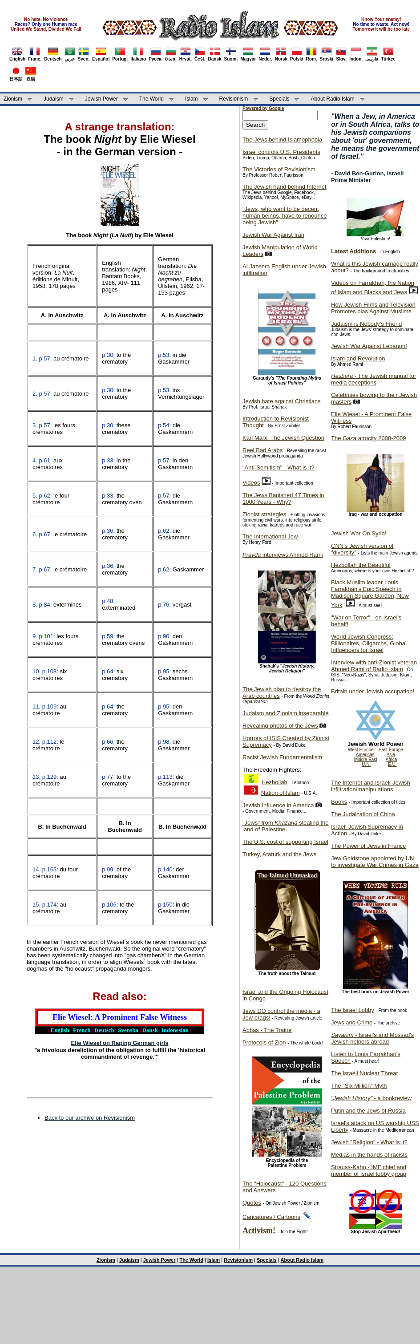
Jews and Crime (351, 1022)
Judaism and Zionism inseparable (285, 713)
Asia (391, 754)
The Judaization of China (363, 814)
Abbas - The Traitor (267, 1030)
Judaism (54, 99)
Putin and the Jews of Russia (368, 1110)
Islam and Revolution (358, 358)
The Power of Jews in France (368, 845)
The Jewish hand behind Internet (284, 186)
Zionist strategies (264, 514)
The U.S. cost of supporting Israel (285, 841)
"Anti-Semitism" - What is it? (278, 467)
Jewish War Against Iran (273, 234)
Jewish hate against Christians (281, 401)
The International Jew (270, 536)
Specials (279, 99)
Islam (191, 99)
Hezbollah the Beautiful (361, 565)
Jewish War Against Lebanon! (369, 346)
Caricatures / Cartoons (271, 1217)
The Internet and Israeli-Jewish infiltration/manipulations (370, 786)
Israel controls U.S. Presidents (281, 152)
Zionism (13, 99)
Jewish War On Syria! (359, 533)
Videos (251, 482)
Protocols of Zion (264, 1042)
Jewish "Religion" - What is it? (369, 1142)
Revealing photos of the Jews (280, 725)
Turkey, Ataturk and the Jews (279, 854)
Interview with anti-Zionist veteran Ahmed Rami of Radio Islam (374, 665)
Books (339, 801)
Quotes (251, 1202)
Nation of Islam (280, 792)
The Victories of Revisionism (278, 169)
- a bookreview (371, 1098)
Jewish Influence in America (278, 805)
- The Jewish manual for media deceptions (373, 379)
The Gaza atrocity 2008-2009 (368, 438)
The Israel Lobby (352, 1010)
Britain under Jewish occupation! (372, 691)
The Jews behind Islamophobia (282, 139)
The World (151, 99)
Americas (365, 754)
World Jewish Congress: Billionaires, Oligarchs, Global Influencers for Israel (369, 643)
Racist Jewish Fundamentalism (282, 757)
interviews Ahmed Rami (282, 554)
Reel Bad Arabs (262, 450)
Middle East (365, 759)
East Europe (391, 749)
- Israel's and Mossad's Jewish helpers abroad (372, 1038)
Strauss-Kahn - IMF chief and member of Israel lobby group (368, 1170)
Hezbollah (274, 782)
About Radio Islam (333, 99)
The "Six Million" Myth (359, 1085)
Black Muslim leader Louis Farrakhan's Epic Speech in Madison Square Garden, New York (370, 593)
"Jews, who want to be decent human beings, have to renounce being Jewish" (284, 216)
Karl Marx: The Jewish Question (283, 437)
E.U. (392, 764)
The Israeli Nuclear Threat (364, 1073)
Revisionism (233, 99)
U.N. (366, 764)
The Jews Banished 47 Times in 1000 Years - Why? (283, 498)
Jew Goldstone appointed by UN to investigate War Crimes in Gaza (375, 861)
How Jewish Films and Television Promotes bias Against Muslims (373, 308)
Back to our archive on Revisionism (89, 1117)
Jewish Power (101, 99)
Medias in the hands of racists (369, 1154)
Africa (391, 759)
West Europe (361, 749)
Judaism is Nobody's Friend (366, 323)
